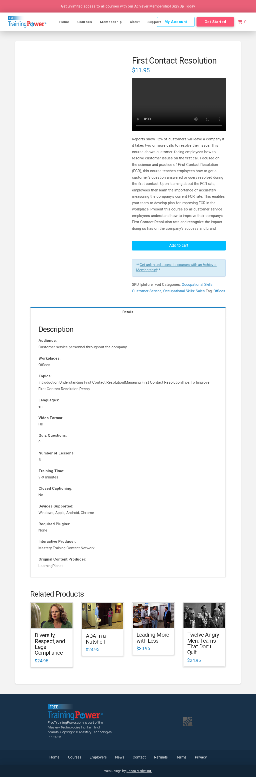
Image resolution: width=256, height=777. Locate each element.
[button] (242, 22)
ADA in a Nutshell (96, 639)
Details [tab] (127, 312)
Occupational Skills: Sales (184, 291)
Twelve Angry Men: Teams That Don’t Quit (203, 643)
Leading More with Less (152, 637)
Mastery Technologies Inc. (67, 727)
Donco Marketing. (139, 771)
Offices (219, 291)
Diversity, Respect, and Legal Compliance (50, 644)
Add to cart (178, 245)
